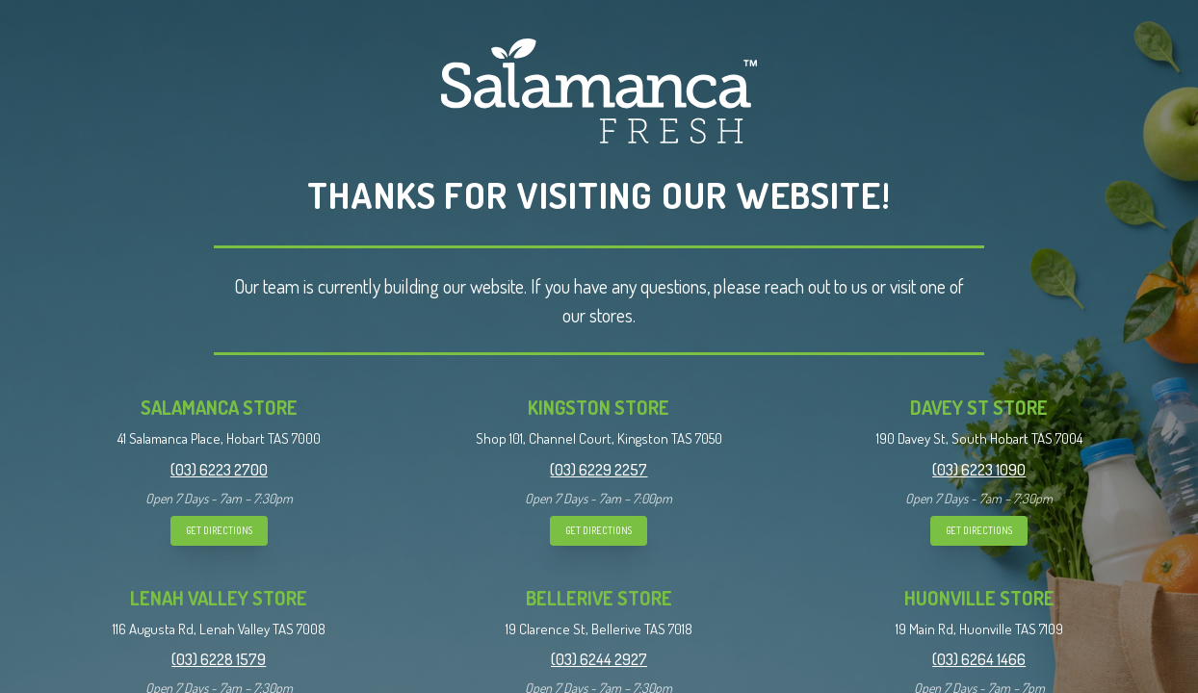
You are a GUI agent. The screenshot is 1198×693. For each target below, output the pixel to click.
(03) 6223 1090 (979, 469)
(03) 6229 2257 (598, 469)
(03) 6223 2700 (219, 469)
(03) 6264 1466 (979, 659)
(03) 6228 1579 (218, 659)
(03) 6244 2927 (599, 659)
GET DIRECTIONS (219, 530)
